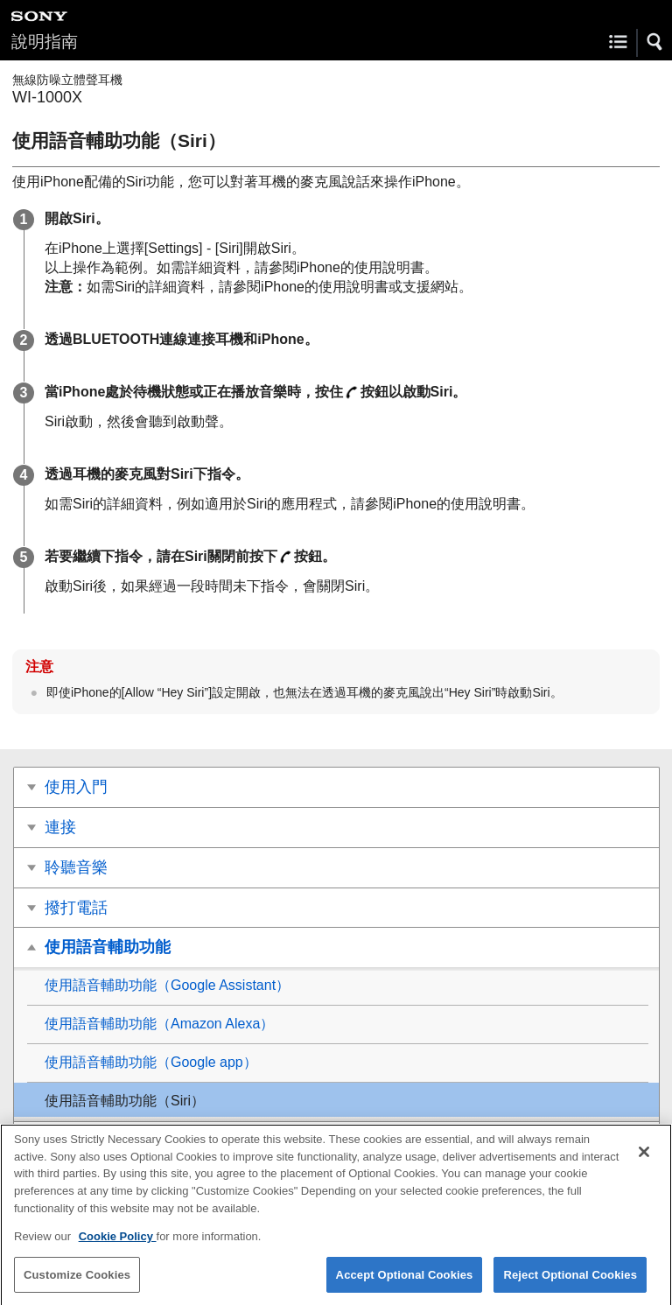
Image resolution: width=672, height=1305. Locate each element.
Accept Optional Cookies (404, 1283)
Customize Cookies (77, 1283)
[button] (655, 42)
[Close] (644, 1161)
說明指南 (44, 41)
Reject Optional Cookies (570, 1283)
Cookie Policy (118, 1245)
